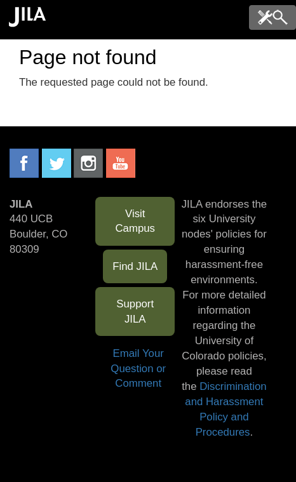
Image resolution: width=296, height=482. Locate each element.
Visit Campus (135, 221)
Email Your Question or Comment (138, 368)
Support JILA (135, 311)
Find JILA (135, 266)
